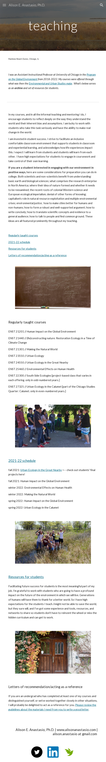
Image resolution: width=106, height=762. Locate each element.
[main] (53, 25)
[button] (4, 5)
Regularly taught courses (23, 235)
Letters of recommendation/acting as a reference (37, 255)
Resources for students (22, 248)
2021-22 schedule (19, 242)
